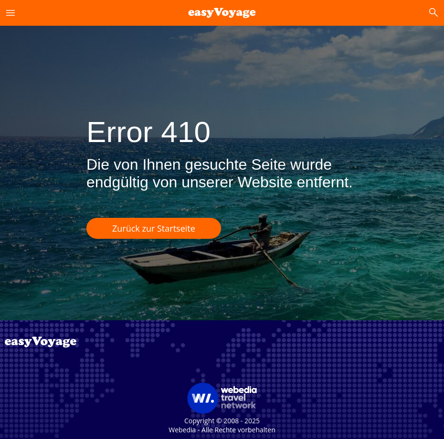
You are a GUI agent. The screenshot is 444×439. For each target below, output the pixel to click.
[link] (222, 13)
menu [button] (10, 13)
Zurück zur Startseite (153, 228)
